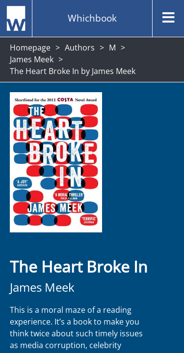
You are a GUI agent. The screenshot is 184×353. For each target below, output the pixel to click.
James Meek (31, 59)
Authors (80, 47)
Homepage (30, 47)
